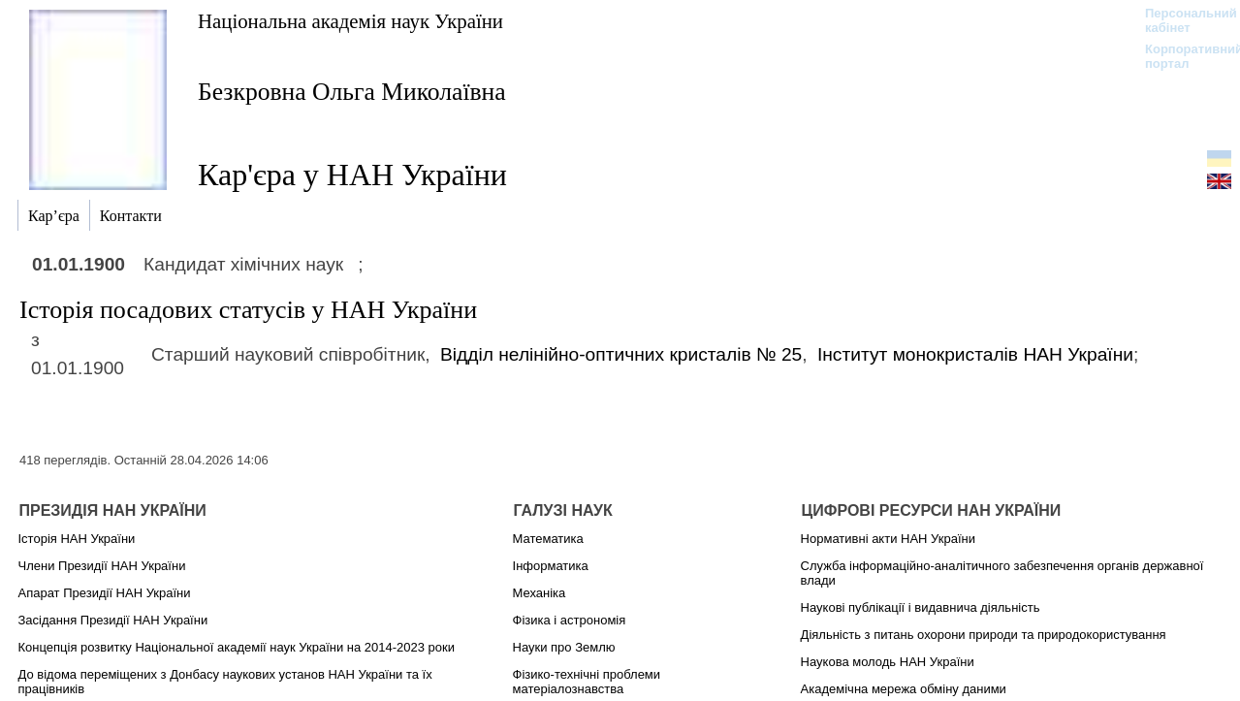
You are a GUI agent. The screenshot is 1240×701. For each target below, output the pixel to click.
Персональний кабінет (1181, 20)
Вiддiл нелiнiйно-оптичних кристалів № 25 (621, 354)
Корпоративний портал (1181, 56)
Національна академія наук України (350, 21)
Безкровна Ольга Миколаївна (352, 92)
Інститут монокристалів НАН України (975, 354)
